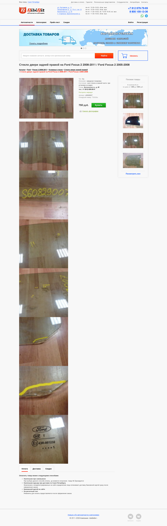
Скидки (66, 22)
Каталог (22, 70)
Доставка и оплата (77, 2)
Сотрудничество (122, 2)
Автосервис (41, 22)
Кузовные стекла (56, 70)
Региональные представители (104, 2)
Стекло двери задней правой (76, 70)
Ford (29, 70)
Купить (98, 105)
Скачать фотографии (90, 111)
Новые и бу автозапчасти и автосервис (83, 515)
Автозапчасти (27, 22)
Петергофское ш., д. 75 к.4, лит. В (69, 9)
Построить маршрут (86, 92)
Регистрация (142, 22)
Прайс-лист (55, 22)
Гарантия (89, 2)
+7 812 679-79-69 (138, 8)
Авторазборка (135, 2)
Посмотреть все (133, 174)
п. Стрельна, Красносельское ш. (68, 14)
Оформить (134, 56)
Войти (130, 22)
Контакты (144, 2)
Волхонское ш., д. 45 (64, 12)
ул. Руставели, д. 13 (64, 7)
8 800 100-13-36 (139, 11)
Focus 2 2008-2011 (39, 70)
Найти (104, 55)
